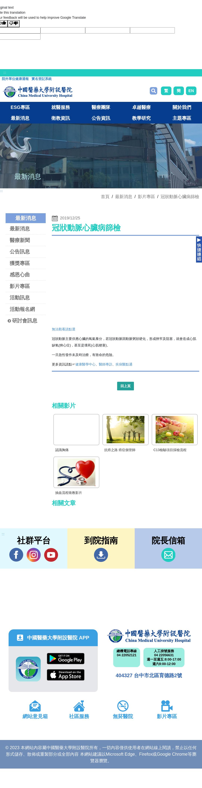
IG (34, 555)
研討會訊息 (22, 321)
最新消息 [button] (20, 118)
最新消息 (20, 229)
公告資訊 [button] (101, 118)
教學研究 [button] (141, 118)
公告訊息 (20, 252)
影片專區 (146, 196)
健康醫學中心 (85, 364)
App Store (65, 675)
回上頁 (125, 386)
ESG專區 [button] (20, 107)
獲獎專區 (20, 263)
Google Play (65, 658)
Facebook (16, 555)
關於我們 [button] (182, 107)
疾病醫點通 (124, 364)
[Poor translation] (14, 23)
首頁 (105, 196)
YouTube (51, 555)
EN (191, 90)
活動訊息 (20, 297)
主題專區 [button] (182, 118)
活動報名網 (22, 309)
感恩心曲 (20, 274)
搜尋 (153, 91)
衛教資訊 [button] (60, 118)
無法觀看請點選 (63, 329)
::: (4, 73)
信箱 (168, 555)
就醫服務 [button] (60, 107)
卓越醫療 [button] (141, 107)
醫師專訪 (105, 364)
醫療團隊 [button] (101, 107)
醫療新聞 (20, 240)
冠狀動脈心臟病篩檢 (180, 196)
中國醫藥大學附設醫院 (149, 636)
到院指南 (101, 555)
